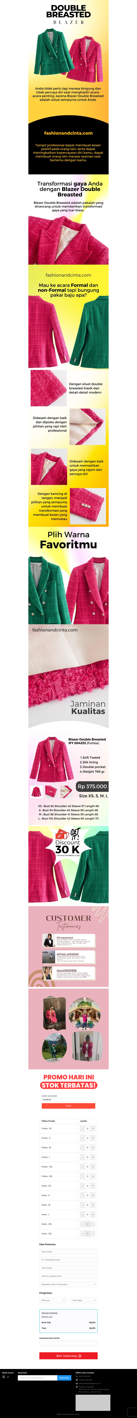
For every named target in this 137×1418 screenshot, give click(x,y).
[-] (3, 1377)
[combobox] (68, 1284)
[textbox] (68, 1284)
